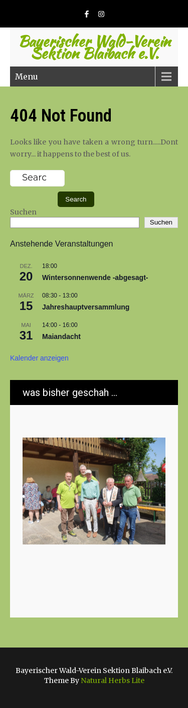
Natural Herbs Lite (112, 680)
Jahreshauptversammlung (85, 307)
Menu (26, 77)
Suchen (23, 212)
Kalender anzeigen (39, 358)
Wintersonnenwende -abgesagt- (95, 278)
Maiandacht (61, 336)
